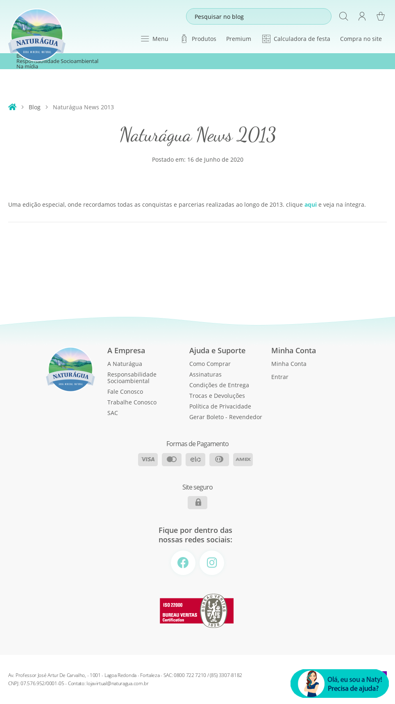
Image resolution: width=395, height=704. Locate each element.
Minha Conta (288, 364)
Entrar (279, 377)
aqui (310, 204)
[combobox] (258, 16)
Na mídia (27, 66)
